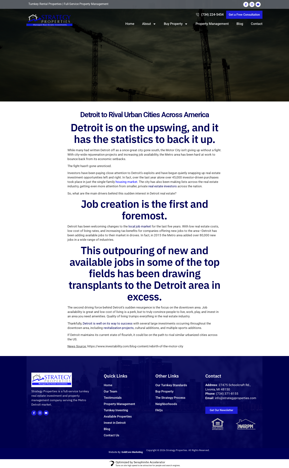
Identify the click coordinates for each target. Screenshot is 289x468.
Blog (239, 23)
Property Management (212, 23)
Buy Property (176, 23)
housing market (126, 222)
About (149, 23)
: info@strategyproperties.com (230, 398)
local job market (139, 266)
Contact (256, 23)
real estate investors (162, 226)
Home (129, 23)
